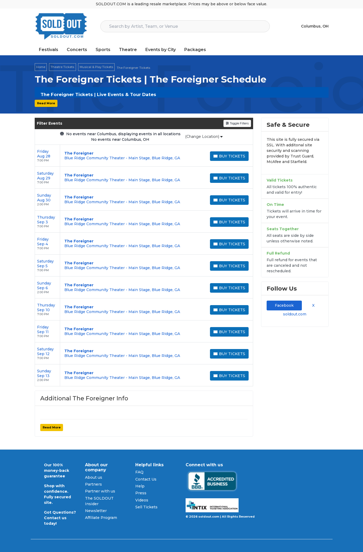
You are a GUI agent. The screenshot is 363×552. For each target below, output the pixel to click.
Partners (93, 484)
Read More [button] (46, 103)
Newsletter (96, 510)
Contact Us (145, 479)
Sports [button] (103, 49)
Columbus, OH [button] (315, 26)
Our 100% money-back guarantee (56, 470)
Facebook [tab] (284, 305)
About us (93, 477)
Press (140, 493)
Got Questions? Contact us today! (60, 518)
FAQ (139, 472)
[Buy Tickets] (229, 156)
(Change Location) (204, 136)
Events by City (160, 49)
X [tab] (312, 305)
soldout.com (294, 314)
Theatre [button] (128, 49)
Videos (141, 500)
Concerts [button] (77, 49)
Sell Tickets (146, 507)
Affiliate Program (101, 517)
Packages (195, 49)
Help (140, 486)
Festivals (48, 49)
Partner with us (100, 491)
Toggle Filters (237, 123)
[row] (144, 156)
